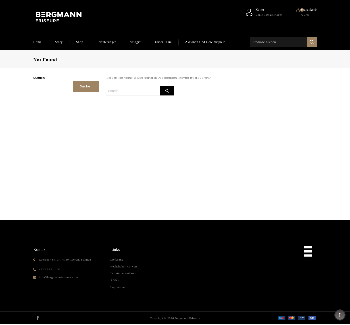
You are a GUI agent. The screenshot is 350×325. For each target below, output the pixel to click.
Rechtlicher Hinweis (124, 266)
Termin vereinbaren (123, 273)
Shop (79, 42)
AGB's (114, 280)
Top (340, 315)
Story (58, 42)
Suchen (39, 78)
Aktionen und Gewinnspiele (205, 42)
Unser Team (163, 42)
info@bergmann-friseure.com (58, 277)
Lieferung (116, 259)
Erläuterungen (107, 42)
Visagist (135, 42)
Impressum (117, 287)
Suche (312, 42)
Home (37, 42)
